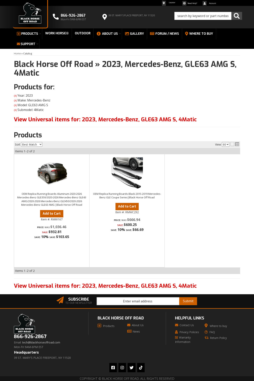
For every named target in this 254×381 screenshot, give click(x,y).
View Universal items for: (105, 119)
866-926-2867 (30, 337)
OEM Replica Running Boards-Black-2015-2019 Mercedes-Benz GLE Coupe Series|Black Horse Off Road (127, 195)
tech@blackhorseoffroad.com (41, 342)
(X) (15, 95)
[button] (208, 16)
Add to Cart (52, 213)
